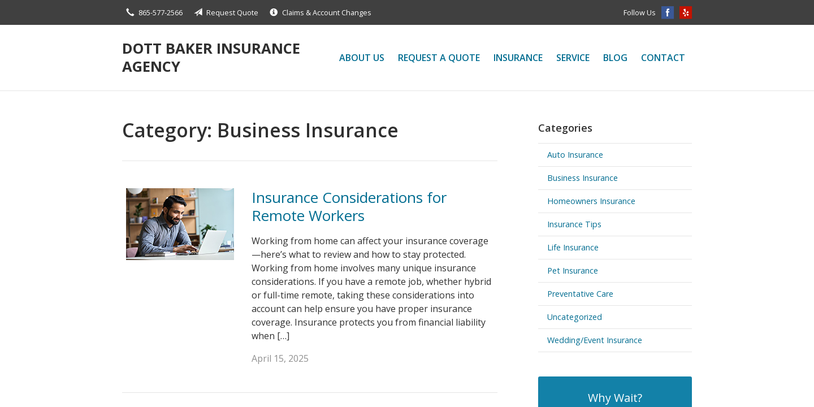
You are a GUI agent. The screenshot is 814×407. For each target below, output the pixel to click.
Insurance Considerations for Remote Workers (349, 206)
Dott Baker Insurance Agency (211, 57)
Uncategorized (574, 316)
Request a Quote (439, 57)
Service (573, 57)
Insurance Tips (574, 224)
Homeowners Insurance (591, 201)
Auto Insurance (575, 154)
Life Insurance (573, 247)
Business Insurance (582, 177)
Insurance (518, 57)
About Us (361, 57)
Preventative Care (580, 293)
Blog (615, 57)
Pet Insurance (572, 270)
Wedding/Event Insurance (594, 340)
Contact (663, 57)
